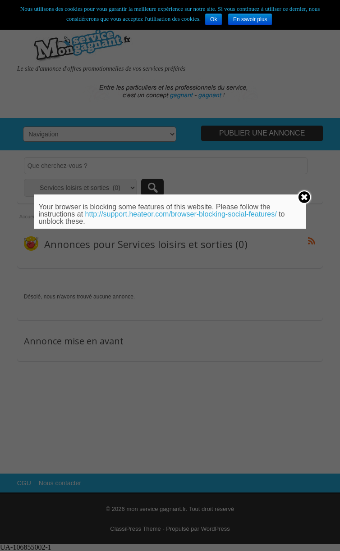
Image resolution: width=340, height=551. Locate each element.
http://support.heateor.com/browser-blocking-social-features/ (181, 214)
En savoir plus (250, 19)
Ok (213, 19)
